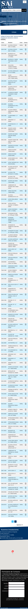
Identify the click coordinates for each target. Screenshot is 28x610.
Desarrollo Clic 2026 (23, 608)
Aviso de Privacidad (4, 608)
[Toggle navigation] (24, 2)
